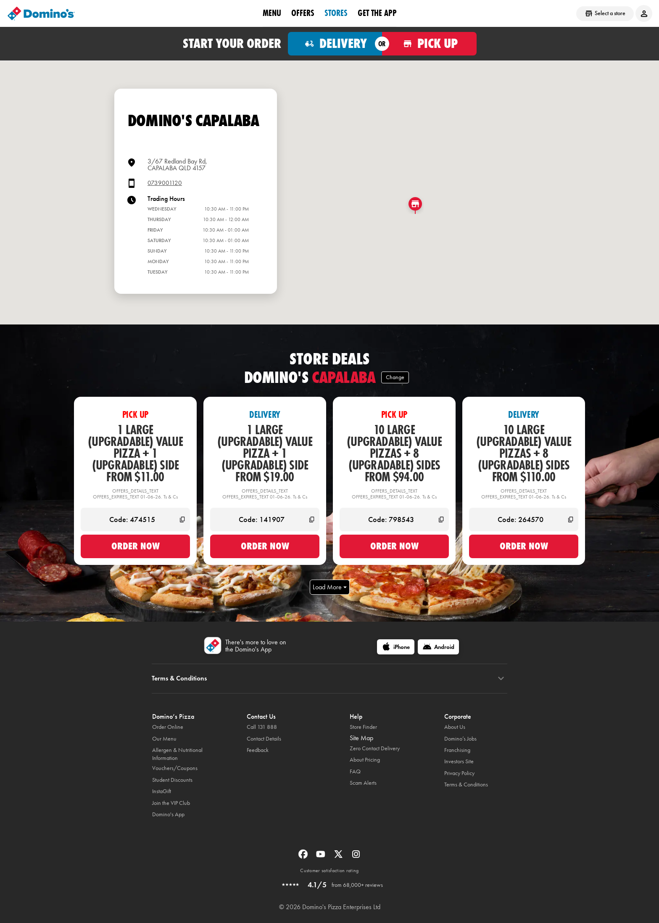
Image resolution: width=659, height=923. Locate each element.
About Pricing (365, 759)
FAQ (355, 771)
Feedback (258, 750)
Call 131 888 (262, 726)
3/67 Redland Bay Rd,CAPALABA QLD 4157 (177, 164)
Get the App (377, 13)
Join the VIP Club (171, 803)
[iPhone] (395, 646)
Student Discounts (172, 779)
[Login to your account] (643, 13)
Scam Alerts (363, 782)
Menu (272, 13)
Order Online (167, 726)
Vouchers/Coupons (175, 768)
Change (395, 377)
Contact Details (264, 738)
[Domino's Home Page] (41, 13)
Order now (135, 546)
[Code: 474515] (135, 519)
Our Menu (164, 738)
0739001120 (165, 183)
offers (302, 13)
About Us (454, 726)
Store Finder (363, 726)
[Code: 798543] (394, 519)
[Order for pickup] (429, 43)
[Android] (438, 646)
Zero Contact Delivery (375, 748)
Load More (330, 587)
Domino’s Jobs (460, 738)
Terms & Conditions (466, 784)
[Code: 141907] (264, 519)
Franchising (457, 750)
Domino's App (168, 814)
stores (336, 13)
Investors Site (459, 761)
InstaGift (161, 791)
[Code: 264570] (523, 519)
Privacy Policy (459, 773)
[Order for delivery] (335, 43)
